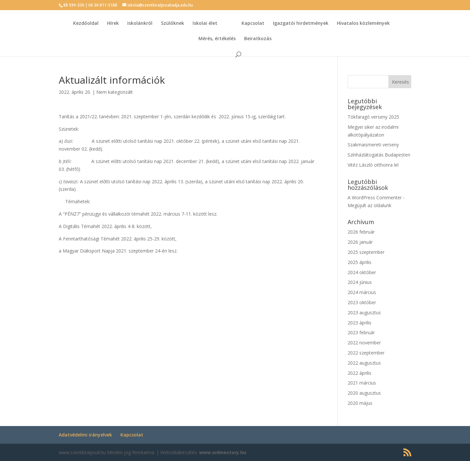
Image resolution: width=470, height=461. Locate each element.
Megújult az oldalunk (369, 205)
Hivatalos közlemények (363, 23)
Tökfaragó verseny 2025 (373, 117)
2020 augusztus (364, 393)
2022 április (359, 373)
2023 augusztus (364, 312)
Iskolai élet (205, 23)
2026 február (361, 232)
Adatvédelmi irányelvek (85, 435)
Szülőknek (172, 23)
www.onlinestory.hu (222, 452)
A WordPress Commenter (375, 197)
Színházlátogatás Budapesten (379, 155)
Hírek (113, 23)
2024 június (360, 282)
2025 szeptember (366, 252)
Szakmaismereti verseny (373, 144)
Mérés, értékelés (217, 38)
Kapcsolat (253, 23)
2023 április (359, 323)
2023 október (362, 302)
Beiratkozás (258, 38)
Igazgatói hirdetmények (300, 23)
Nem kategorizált (114, 92)
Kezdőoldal (86, 23)
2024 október (362, 272)
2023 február (361, 332)
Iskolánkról (139, 23)
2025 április (359, 262)
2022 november (364, 342)
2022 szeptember (366, 353)
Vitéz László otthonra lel (373, 165)
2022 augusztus (364, 363)
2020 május (360, 403)
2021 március (362, 383)
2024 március (362, 292)
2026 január (360, 242)
